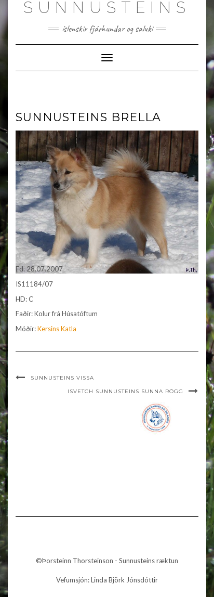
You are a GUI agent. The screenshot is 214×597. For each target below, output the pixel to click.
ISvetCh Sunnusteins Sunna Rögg (125, 391)
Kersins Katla (56, 329)
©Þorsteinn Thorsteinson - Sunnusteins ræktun (107, 560)
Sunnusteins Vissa (62, 377)
